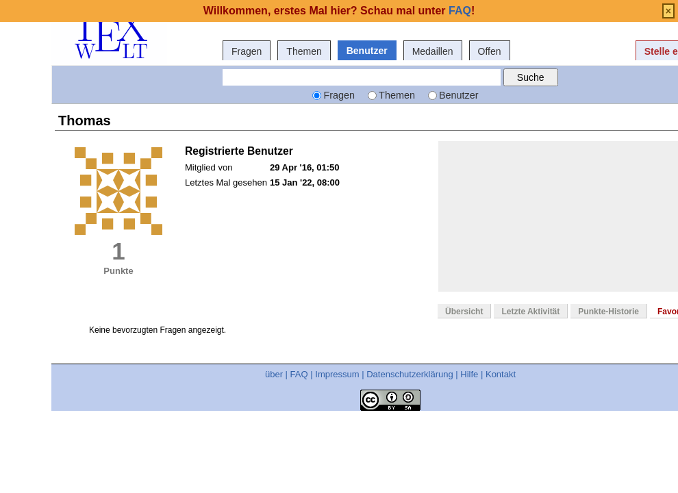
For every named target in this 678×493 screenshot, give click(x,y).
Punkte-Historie (608, 311)
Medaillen (432, 51)
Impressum (337, 374)
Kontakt (501, 374)
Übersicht (464, 311)
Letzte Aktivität (530, 311)
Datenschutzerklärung (409, 374)
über (274, 374)
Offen (489, 51)
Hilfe (469, 374)
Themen (303, 51)
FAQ (299, 374)
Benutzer (367, 50)
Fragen (246, 51)
